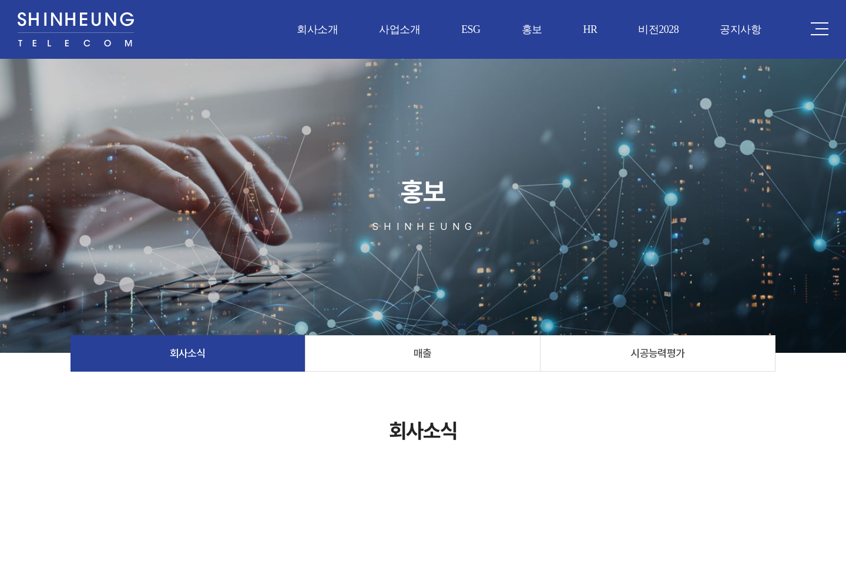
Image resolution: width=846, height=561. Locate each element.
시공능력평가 (657, 353)
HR (590, 29)
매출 (423, 353)
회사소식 (188, 353)
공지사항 (740, 29)
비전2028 (658, 29)
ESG (470, 29)
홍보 (532, 29)
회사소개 (317, 29)
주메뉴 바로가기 (0, 0)
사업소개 (399, 29)
